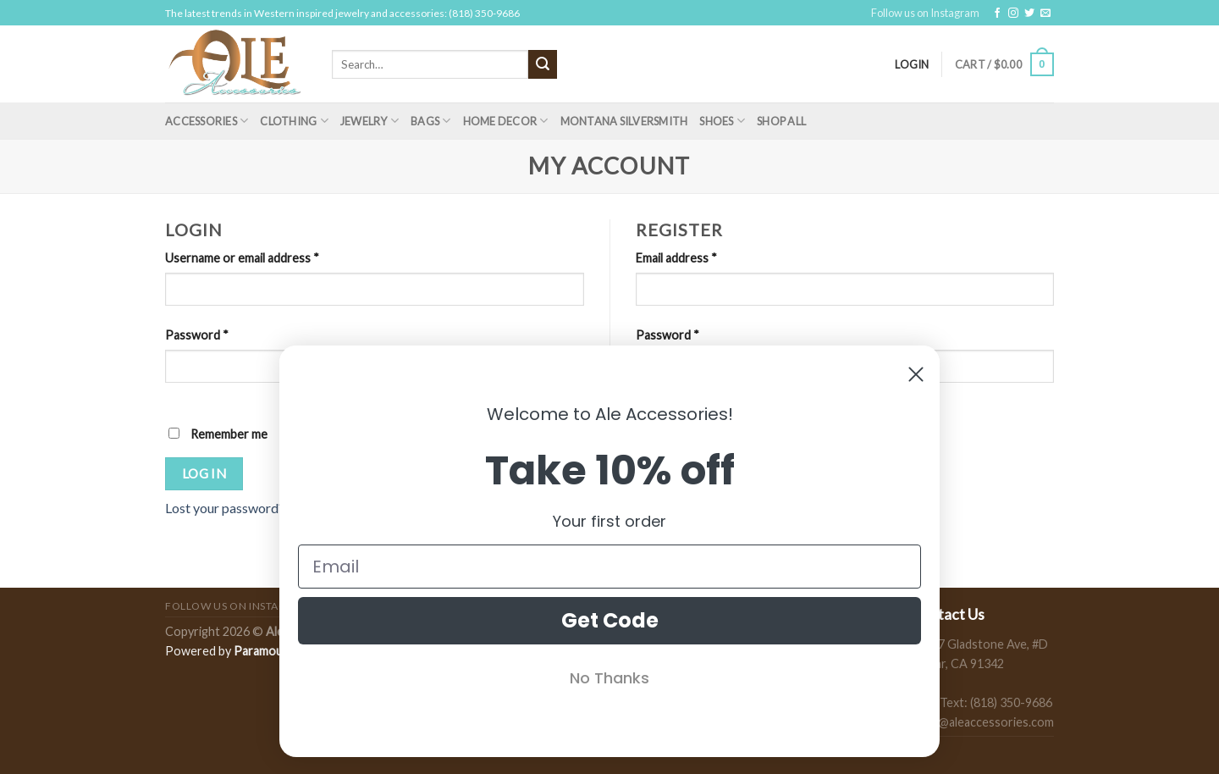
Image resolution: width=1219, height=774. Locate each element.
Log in (204, 473)
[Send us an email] (1045, 13)
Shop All (781, 121)
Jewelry (369, 121)
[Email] (609, 567)
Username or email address (242, 258)
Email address (676, 258)
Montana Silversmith (624, 121)
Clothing (294, 121)
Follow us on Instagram (925, 12)
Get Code (610, 620)
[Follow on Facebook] (997, 13)
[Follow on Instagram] (1013, 13)
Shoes (722, 121)
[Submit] (542, 64)
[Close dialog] (916, 374)
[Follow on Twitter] (1029, 13)
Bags (430, 121)
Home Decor (506, 121)
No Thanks (609, 677)
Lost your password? (224, 508)
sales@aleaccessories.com (982, 722)
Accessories (206, 121)
